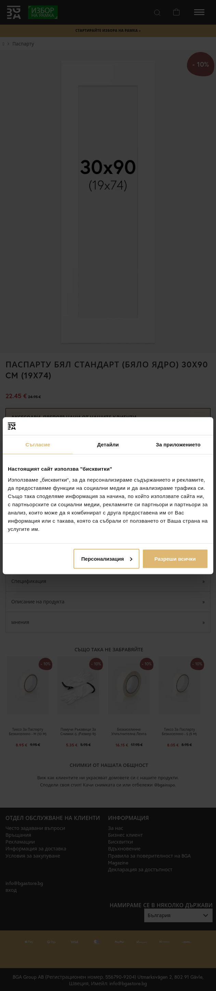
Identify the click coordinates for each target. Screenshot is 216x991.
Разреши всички (175, 558)
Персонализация (106, 558)
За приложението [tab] (178, 444)
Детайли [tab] (108, 444)
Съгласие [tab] (38, 444)
